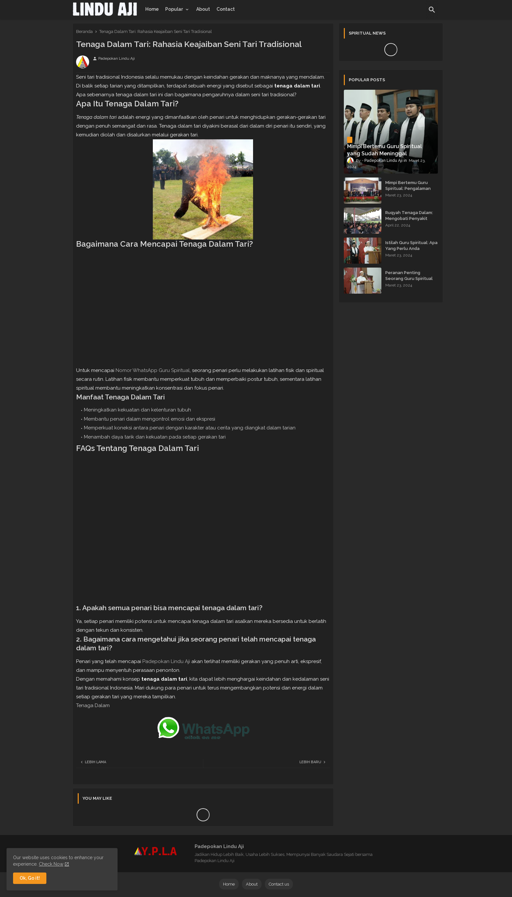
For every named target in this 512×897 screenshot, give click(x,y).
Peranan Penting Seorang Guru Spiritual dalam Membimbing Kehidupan (409, 281)
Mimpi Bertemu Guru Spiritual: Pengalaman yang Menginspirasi (408, 188)
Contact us (279, 884)
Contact (225, 9)
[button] (432, 9)
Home (152, 9)
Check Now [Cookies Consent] (51, 864)
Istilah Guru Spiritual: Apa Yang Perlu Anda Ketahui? (411, 248)
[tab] (152, 9)
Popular (174, 9)
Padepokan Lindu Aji (166, 661)
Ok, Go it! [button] (30, 878)
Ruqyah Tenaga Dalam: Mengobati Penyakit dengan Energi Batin (409, 218)
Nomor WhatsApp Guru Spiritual (153, 370)
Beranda (84, 31)
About (203, 9)
